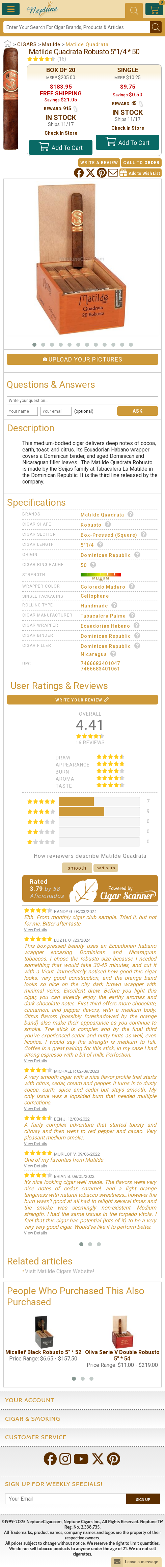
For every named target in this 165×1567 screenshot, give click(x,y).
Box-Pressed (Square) (114, 534)
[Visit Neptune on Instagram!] (66, 1459)
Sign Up (143, 1499)
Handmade (99, 605)
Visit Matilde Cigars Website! (59, 1271)
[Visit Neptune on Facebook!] (51, 1459)
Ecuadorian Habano (110, 625)
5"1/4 (92, 544)
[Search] (76, 27)
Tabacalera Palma (108, 615)
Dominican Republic (111, 555)
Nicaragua (99, 654)
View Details (35, 930)
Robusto (96, 524)
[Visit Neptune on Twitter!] (98, 1459)
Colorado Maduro (108, 586)
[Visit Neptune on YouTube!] (82, 1459)
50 (89, 565)
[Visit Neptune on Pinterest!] (114, 1459)
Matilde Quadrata (107, 514)
